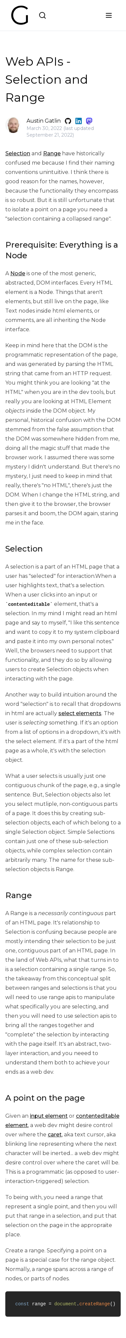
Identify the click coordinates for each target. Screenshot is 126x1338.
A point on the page (45, 1098)
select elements (79, 713)
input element (49, 1116)
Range (52, 153)
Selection (17, 153)
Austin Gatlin (44, 121)
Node (17, 273)
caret (55, 1134)
